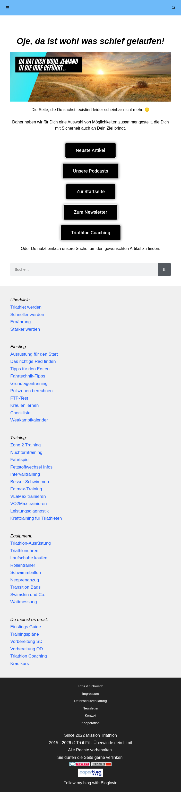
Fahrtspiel (20, 459)
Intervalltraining (25, 474)
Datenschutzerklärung (90, 701)
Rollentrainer (22, 565)
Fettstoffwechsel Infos (31, 467)
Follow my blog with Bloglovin (90, 783)
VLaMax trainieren (28, 496)
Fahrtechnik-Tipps (27, 376)
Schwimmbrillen (25, 572)
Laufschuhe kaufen (28, 557)
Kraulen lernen (24, 405)
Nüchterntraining (26, 452)
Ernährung (20, 321)
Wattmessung (23, 601)
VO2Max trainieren (28, 503)
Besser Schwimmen (29, 481)
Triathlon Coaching (28, 656)
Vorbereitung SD (26, 641)
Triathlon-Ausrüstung (30, 543)
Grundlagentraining (29, 383)
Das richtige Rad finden (33, 361)
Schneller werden (27, 314)
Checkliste (20, 412)
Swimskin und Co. (27, 594)
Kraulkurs (19, 663)
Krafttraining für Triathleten (36, 518)
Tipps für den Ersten (29, 368)
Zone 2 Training (25, 445)
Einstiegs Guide (25, 626)
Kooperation (90, 723)
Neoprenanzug (24, 580)
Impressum (90, 694)
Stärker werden (25, 329)
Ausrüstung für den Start (34, 354)
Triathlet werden (25, 307)
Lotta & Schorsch (90, 686)
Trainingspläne (24, 634)
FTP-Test (19, 398)
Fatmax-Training (26, 489)
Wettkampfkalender (29, 420)
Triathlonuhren (24, 550)
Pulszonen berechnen (31, 390)
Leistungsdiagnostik (29, 511)
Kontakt (90, 715)
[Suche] (164, 269)
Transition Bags (25, 587)
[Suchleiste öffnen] (173, 7)
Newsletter (90, 708)
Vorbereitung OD (26, 648)
